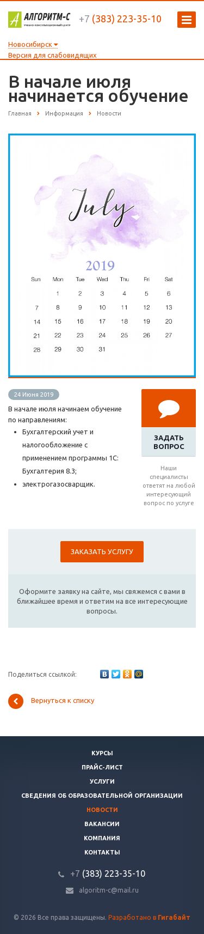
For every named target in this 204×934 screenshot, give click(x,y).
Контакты (102, 852)
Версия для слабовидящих (52, 55)
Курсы (102, 753)
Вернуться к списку (51, 701)
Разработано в (149, 917)
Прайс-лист (102, 767)
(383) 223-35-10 (120, 18)
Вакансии (102, 824)
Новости (102, 809)
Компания (102, 838)
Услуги (102, 781)
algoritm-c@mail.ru (109, 890)
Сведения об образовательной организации (102, 795)
